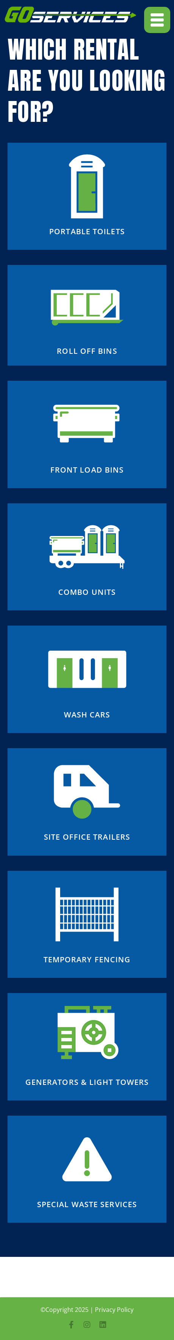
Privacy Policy (114, 1309)
